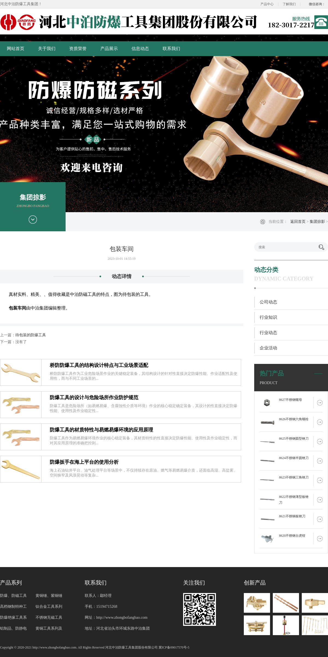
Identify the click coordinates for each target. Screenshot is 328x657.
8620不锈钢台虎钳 (292, 536)
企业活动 (268, 348)
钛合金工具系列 (49, 607)
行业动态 (268, 332)
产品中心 (267, 4)
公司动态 (268, 302)
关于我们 (46, 48)
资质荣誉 (78, 48)
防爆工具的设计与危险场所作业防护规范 (94, 397)
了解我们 (289, 4)
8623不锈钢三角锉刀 (294, 477)
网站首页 (15, 48)
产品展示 (109, 48)
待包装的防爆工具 (30, 335)
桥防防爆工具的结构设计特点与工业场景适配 (99, 365)
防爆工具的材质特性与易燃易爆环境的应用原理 (101, 430)
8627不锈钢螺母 (290, 400)
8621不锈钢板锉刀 (292, 516)
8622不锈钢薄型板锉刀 (294, 499)
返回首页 (298, 222)
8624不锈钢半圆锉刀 (294, 458)
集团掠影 (317, 222)
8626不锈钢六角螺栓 (294, 419)
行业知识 (268, 317)
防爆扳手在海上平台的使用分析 (84, 462)
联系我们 (171, 48)
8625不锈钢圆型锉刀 (294, 438)
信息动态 (140, 48)
